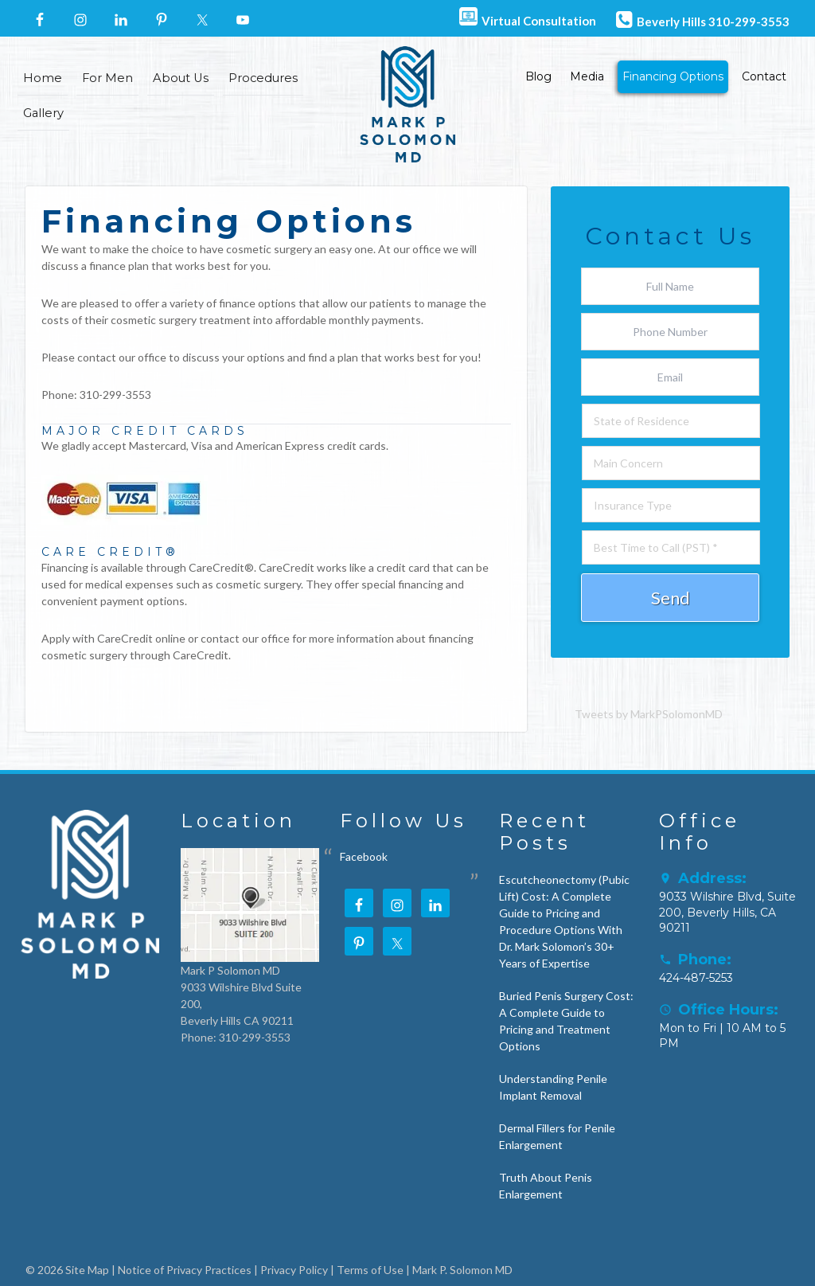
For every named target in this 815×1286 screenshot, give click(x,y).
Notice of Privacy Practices (185, 1269)
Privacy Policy (294, 1269)
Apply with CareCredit (97, 638)
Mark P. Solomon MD (462, 1269)
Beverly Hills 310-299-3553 (701, 18)
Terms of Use (370, 1269)
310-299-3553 (115, 394)
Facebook (364, 856)
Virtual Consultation (525, 17)
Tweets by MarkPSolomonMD (649, 714)
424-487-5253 (696, 978)
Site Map (87, 1269)
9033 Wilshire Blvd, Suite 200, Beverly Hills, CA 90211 (727, 912)
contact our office (121, 357)
